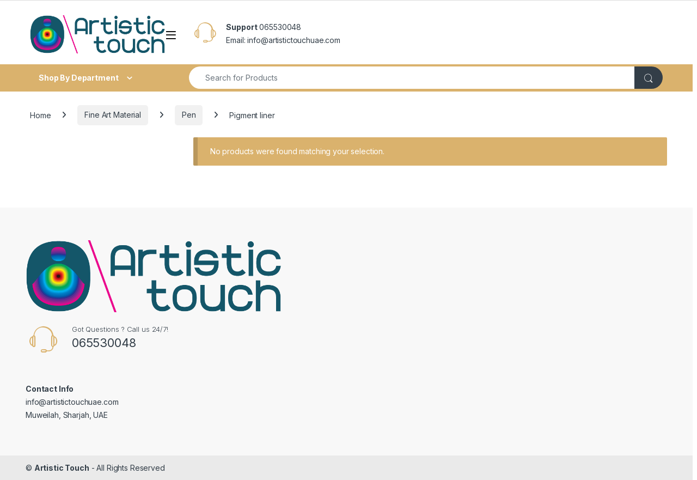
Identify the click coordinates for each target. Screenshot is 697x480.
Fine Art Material (112, 114)
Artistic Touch (61, 467)
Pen (189, 114)
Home (40, 114)
